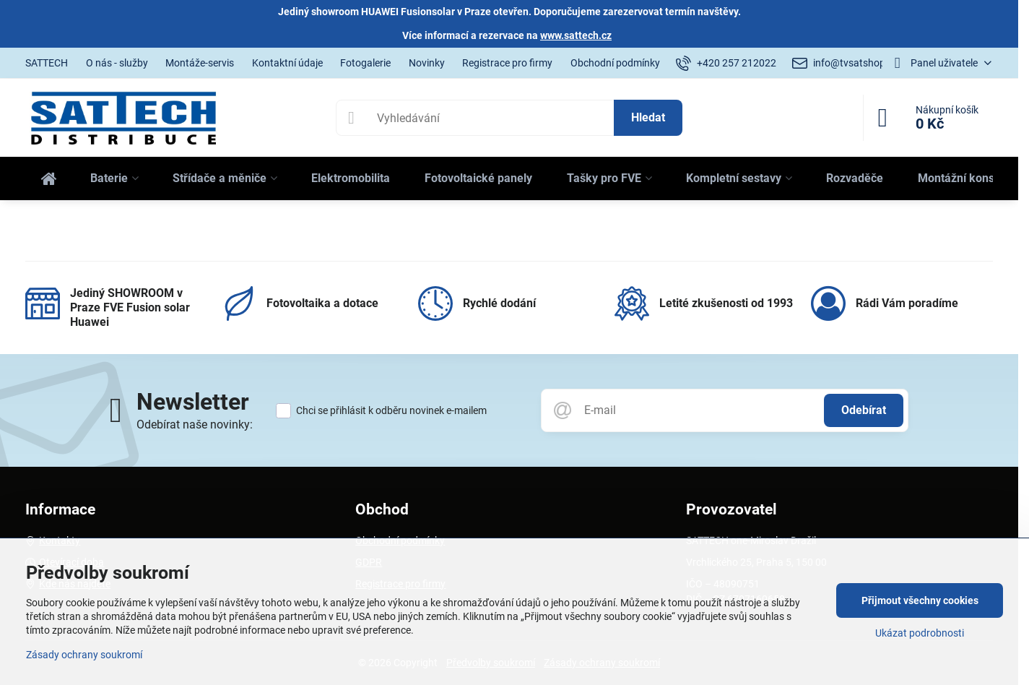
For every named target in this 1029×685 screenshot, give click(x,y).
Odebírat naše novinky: (194, 424)
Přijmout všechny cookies (919, 600)
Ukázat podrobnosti (919, 633)
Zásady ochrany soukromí (84, 654)
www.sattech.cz (576, 35)
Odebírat (863, 410)
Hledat (648, 117)
